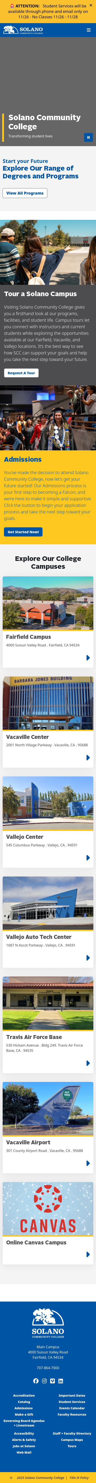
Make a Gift (24, 1414)
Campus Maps (72, 1440)
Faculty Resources (72, 1414)
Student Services (72, 1402)
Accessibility (24, 1433)
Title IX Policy (79, 1477)
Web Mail (24, 1452)
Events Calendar (72, 1408)
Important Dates (72, 1395)
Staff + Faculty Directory (72, 1433)
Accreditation (24, 1395)
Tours (72, 1446)
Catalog (24, 1402)
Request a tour (21, 373)
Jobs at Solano (24, 1446)
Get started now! (23, 532)
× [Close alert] (90, 5)
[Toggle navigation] (88, 30)
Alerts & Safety (24, 1440)
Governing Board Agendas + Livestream (24, 1423)
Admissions (24, 1408)
